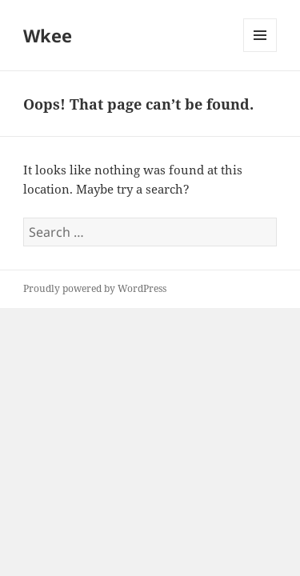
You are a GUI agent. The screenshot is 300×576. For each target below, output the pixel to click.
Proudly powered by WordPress (94, 288)
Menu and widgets (260, 51)
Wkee (47, 35)
